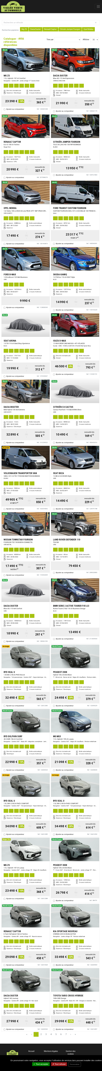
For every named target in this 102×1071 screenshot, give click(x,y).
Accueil (31, 1051)
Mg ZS (24, 29)
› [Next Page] (70, 1034)
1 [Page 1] (36, 1034)
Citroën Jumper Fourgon (70, 29)
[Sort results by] (68, 39)
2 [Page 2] (41, 1034)
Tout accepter (40, 1064)
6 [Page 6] (61, 1034)
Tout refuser (59, 1064)
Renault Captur (50, 29)
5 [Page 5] (56, 1034)
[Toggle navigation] (98, 6)
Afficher (86, 39)
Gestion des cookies (70, 1052)
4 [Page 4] (51, 1034)
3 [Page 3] (46, 1034)
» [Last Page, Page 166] (75, 1034)
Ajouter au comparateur (15, 109)
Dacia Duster (35, 29)
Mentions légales (51, 1051)
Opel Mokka (88, 29)
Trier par (50, 39)
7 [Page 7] (66, 1034)
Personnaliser (74, 1064)
